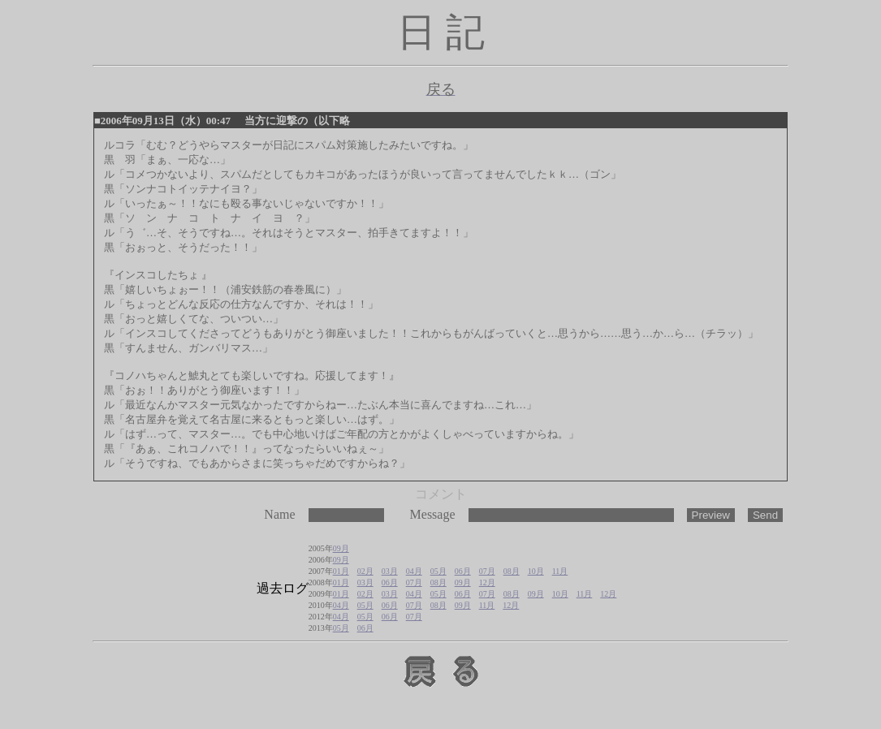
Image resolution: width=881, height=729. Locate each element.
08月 (511, 571)
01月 (341, 571)
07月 (487, 571)
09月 (341, 548)
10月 (536, 571)
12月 (487, 582)
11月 (560, 571)
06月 (463, 571)
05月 (438, 571)
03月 (390, 571)
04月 (414, 571)
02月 (365, 571)
